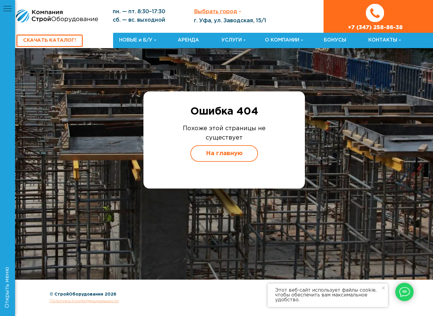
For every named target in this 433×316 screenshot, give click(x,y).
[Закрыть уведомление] (383, 288)
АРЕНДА (188, 40)
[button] (49, 41)
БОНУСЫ (335, 40)
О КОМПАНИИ (282, 40)
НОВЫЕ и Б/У (135, 40)
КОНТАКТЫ (382, 40)
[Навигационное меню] (7, 9)
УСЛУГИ (231, 40)
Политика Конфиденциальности (84, 301)
